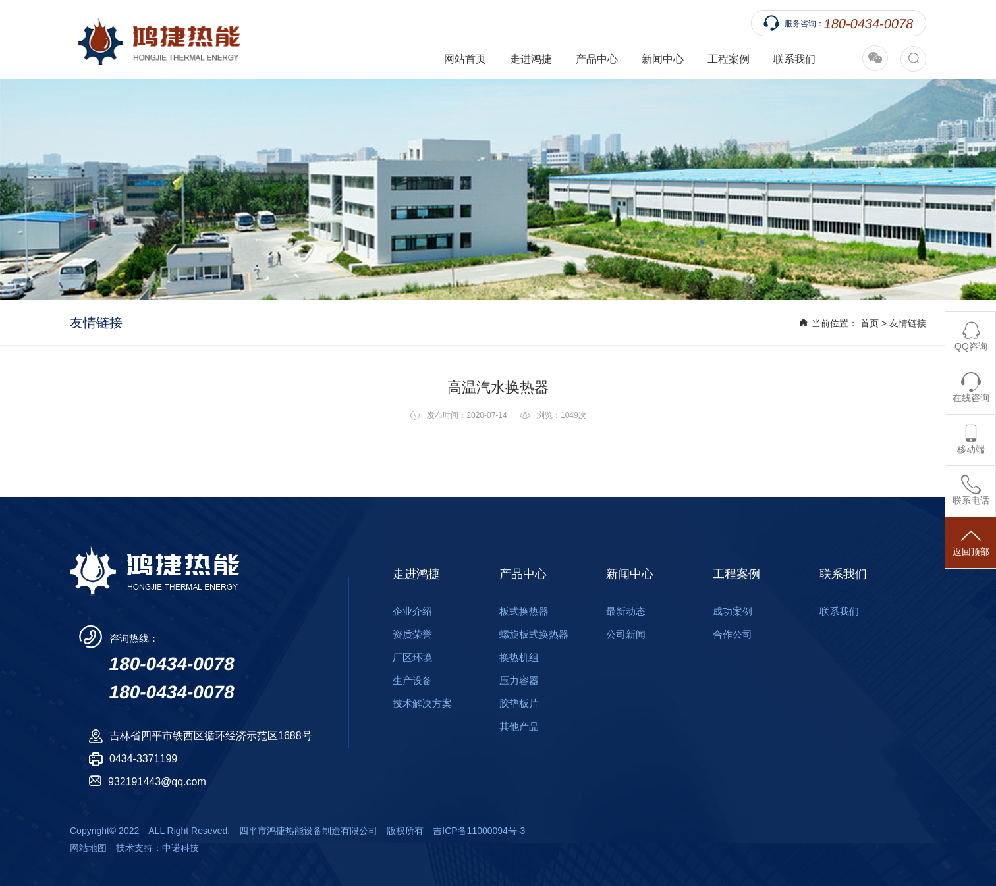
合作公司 (732, 634)
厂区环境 (412, 657)
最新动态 (626, 611)
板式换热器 (524, 611)
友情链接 (907, 323)
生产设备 (412, 680)
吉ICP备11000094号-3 (479, 830)
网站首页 (465, 59)
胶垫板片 (519, 703)
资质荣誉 (412, 634)
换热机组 (519, 657)
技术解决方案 (422, 703)
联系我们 (794, 59)
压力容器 (519, 680)
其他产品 (519, 726)
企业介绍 (412, 611)
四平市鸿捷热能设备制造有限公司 (155, 39)
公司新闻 (626, 634)
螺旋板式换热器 (533, 634)
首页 (869, 323)
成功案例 (732, 611)
